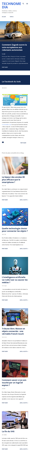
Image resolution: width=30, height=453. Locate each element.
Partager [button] (5, 67)
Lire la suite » (24, 200)
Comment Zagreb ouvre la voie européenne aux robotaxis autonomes (14, 47)
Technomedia (11, 5)
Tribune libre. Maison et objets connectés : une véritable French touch (13, 331)
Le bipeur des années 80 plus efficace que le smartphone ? (13, 180)
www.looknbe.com (6, 124)
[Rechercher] (23, 3)
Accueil (4, 16)
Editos (11, 16)
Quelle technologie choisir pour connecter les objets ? (15, 229)
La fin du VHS (8, 431)
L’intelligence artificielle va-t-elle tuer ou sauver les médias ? (15, 280)
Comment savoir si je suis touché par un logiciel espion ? (14, 382)
